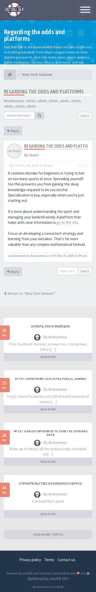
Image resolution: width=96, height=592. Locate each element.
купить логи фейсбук (50, 326)
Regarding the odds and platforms (44, 92)
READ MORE (48, 357)
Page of (67, 271)
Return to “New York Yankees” (30, 293)
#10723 (82, 165)
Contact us (66, 559)
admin (31, 100)
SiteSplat (45, 573)
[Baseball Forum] (10, 74)
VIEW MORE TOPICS (48, 534)
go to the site (67, 222)
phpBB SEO (59, 578)
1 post (84, 116)
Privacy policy (30, 559)
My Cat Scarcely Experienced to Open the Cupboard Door (50, 433)
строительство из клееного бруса (50, 483)
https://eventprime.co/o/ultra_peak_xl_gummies (51, 379)
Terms (49, 559)
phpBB (27, 573)
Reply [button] (13, 131)
